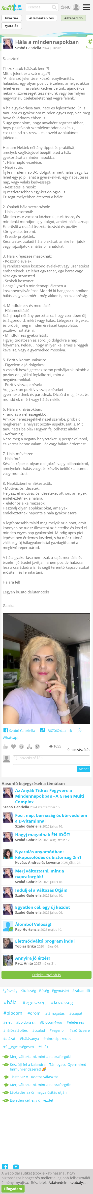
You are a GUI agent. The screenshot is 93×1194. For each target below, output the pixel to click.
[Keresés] (54, 7)
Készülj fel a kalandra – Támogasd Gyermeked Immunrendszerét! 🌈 (48, 1068)
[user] (75, 7)
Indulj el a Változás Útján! (41, 891)
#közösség (62, 1004)
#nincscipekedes (57, 1040)
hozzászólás (78, 749)
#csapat (75, 1014)
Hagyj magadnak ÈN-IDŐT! (42, 836)
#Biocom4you (51, 1023)
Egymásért (60, 992)
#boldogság (25, 1023)
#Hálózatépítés (41, 18)
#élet (7, 1023)
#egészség (34, 1004)
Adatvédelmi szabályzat (68, 1182)
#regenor (57, 1032)
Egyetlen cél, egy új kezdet (42, 908)
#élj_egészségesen (18, 1048)
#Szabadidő (73, 18)
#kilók (43, 1048)
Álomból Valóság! (33, 926)
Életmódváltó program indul (45, 942)
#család (38, 1032)
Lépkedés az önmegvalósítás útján (38, 1094)
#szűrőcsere (79, 1032)
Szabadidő (81, 992)
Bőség (44, 992)
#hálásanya (29, 1040)
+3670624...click (55, 730)
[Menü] (86, 9)
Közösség (28, 992)
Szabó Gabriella (28, 47)
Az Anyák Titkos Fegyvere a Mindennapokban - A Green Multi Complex (49, 797)
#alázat (9, 1040)
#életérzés (75, 1023)
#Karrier (11, 18)
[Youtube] (16, 1169)
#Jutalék (11, 26)
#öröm (34, 1014)
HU (65, 7)
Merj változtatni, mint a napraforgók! (39, 875)
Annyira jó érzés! (32, 959)
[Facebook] (5, 1169)
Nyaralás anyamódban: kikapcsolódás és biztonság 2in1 (48, 856)
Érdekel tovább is (46, 976)
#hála (10, 1003)
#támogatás (55, 1014)
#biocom (12, 1014)
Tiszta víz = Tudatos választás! (35, 1078)
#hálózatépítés (15, 1032)
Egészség (10, 992)
